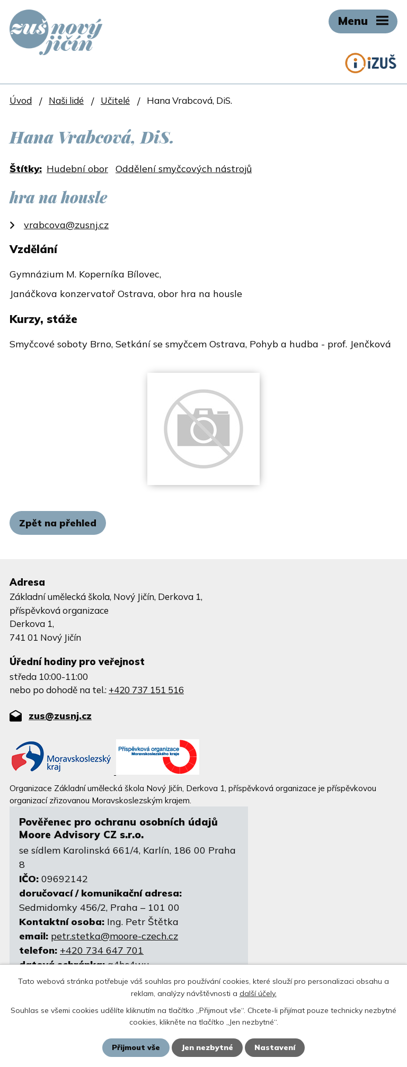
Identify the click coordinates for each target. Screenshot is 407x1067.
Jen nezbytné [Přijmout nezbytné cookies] (207, 1047)
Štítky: (26, 169)
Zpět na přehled (57, 523)
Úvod (21, 100)
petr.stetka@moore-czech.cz (114, 936)
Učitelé (115, 100)
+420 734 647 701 (102, 950)
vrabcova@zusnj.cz (66, 225)
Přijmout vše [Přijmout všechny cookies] (136, 1047)
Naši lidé (66, 100)
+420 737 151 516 (146, 689)
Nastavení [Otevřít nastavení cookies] (274, 1047)
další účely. (258, 993)
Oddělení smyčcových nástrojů (184, 169)
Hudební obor (77, 169)
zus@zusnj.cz (60, 715)
